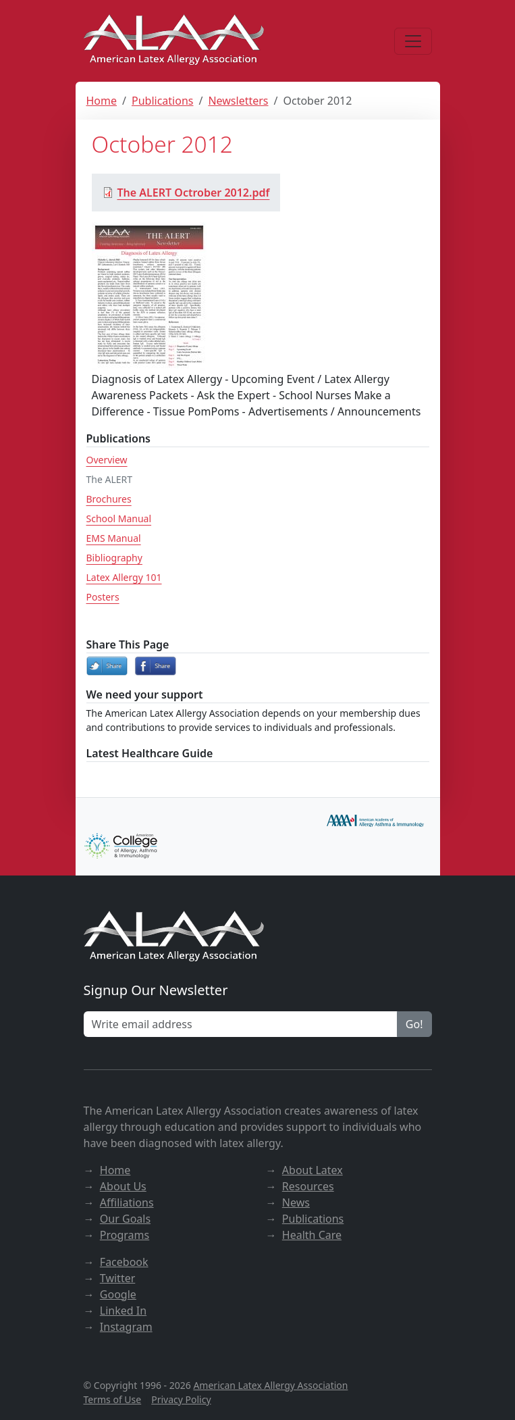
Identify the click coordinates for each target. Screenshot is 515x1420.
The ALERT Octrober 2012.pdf (186, 192)
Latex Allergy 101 (124, 577)
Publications (162, 100)
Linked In (123, 1310)
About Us (123, 1186)
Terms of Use (113, 1399)
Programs (124, 1234)
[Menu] (413, 41)
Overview (107, 459)
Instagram (126, 1326)
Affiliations (127, 1202)
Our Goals (125, 1218)
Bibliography (114, 557)
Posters (102, 596)
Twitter (117, 1278)
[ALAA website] (175, 41)
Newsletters (238, 100)
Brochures (109, 498)
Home (101, 100)
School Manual (119, 518)
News (296, 1202)
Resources (308, 1186)
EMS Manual (113, 538)
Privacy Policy (181, 1399)
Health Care (312, 1234)
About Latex (312, 1170)
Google (118, 1294)
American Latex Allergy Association (270, 1385)
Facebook (124, 1261)
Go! (414, 1024)
